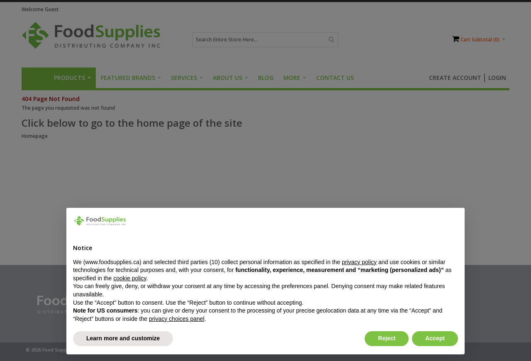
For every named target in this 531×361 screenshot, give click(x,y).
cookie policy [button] (129, 278)
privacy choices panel (177, 318)
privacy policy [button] (359, 262)
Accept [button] (435, 338)
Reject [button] (386, 338)
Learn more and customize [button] (123, 338)
